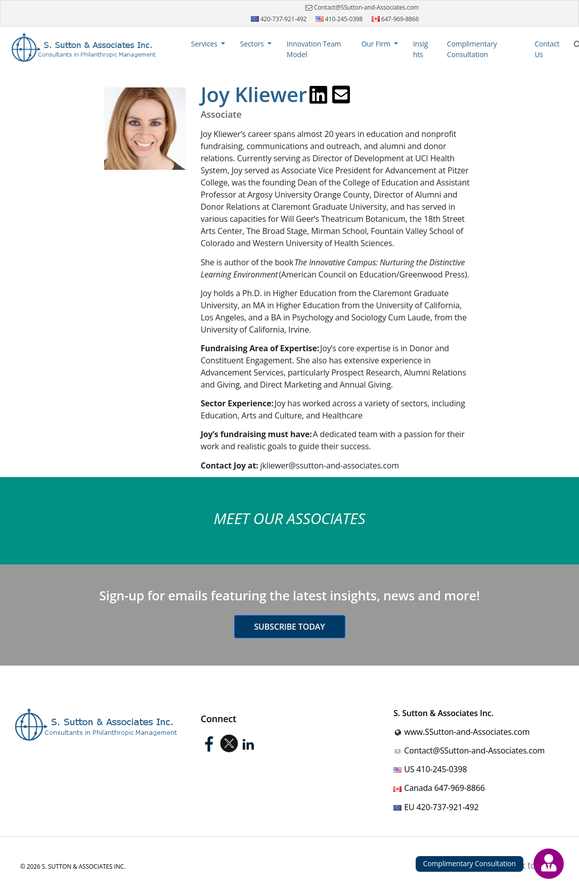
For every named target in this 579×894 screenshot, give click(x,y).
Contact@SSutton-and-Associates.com (361, 7)
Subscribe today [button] (289, 626)
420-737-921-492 (279, 19)
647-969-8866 (395, 19)
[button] (208, 44)
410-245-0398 (339, 19)
